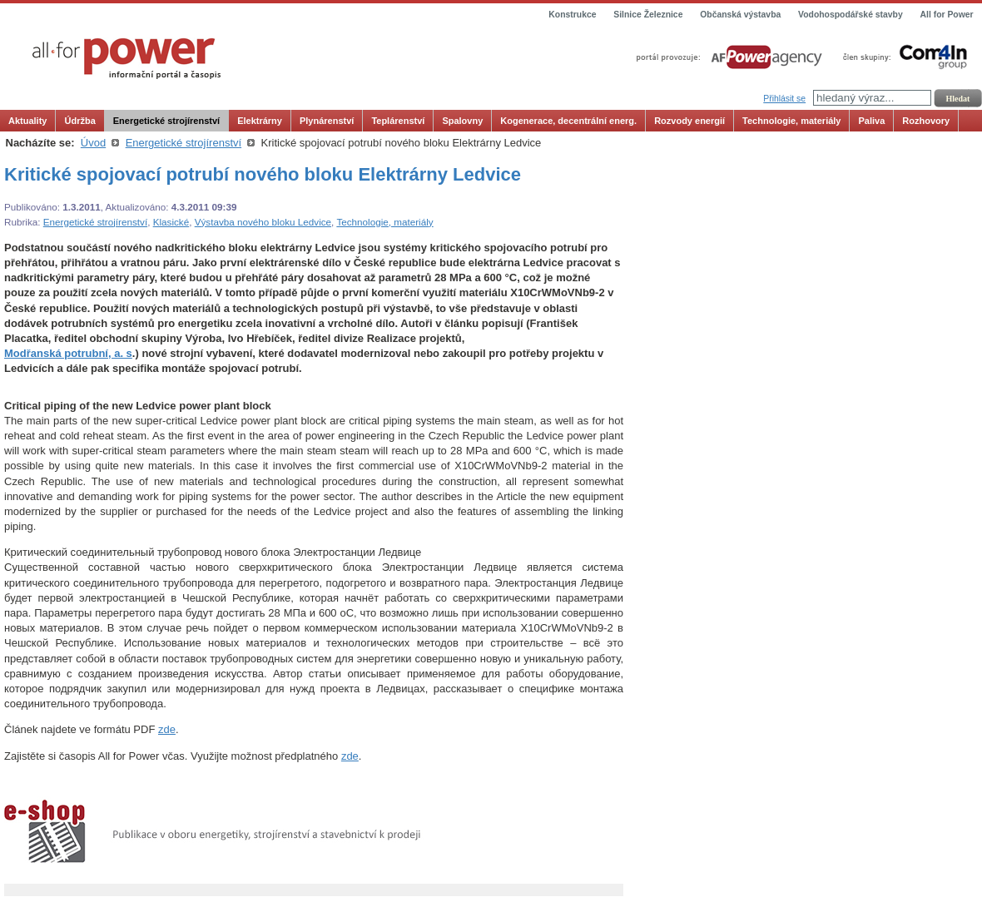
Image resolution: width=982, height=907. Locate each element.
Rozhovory (926, 121)
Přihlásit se (784, 98)
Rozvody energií (689, 121)
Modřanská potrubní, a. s (68, 353)
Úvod (93, 142)
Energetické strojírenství (166, 121)
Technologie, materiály (791, 121)
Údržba (79, 121)
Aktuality (27, 121)
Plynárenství (327, 121)
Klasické (171, 221)
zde (167, 729)
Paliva (871, 121)
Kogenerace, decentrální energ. (568, 121)
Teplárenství (397, 121)
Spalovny (462, 121)
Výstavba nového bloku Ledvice (263, 221)
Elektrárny (259, 121)
